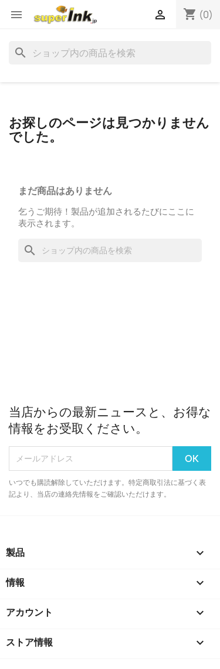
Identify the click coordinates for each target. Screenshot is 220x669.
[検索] (110, 52)
